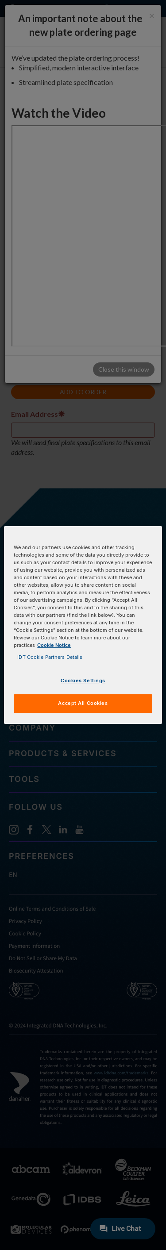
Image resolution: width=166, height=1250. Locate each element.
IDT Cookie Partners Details (49, 657)
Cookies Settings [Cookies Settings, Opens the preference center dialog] (83, 681)
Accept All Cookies (83, 703)
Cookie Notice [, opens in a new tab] (54, 645)
